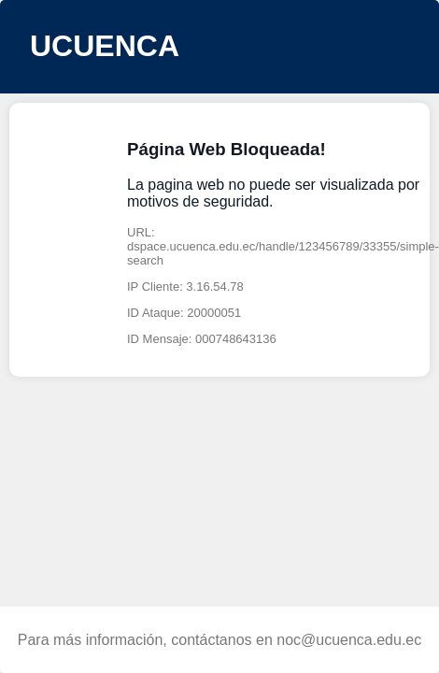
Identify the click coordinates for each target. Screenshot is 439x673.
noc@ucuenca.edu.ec (348, 640)
